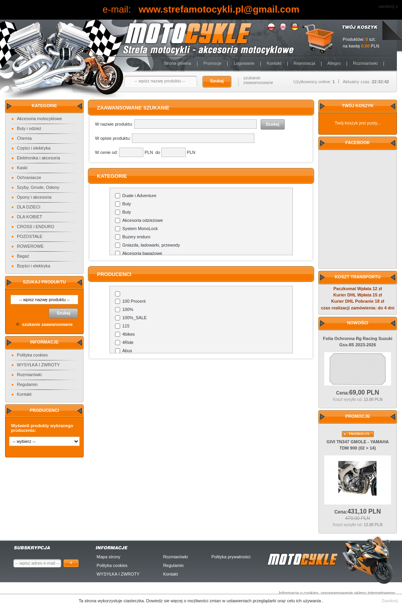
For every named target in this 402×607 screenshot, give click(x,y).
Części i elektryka (34, 148)
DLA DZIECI (28, 207)
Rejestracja (304, 63)
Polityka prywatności (230, 556)
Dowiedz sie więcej (165, 600)
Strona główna (177, 63)
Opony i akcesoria (34, 197)
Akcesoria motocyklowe (39, 118)
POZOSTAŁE (29, 236)
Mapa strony (109, 556)
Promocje (212, 63)
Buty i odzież (29, 128)
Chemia (24, 138)
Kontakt (274, 63)
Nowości (357, 322)
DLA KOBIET (29, 216)
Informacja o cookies (298, 593)
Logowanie (244, 63)
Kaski (22, 167)
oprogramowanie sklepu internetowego (358, 593)
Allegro (334, 63)
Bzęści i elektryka (33, 265)
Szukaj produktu (44, 282)
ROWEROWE (30, 246)
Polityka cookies (32, 355)
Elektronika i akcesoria (38, 157)
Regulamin (27, 384)
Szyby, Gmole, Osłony (38, 187)
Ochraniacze (29, 177)
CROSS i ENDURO (35, 226)
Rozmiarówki (365, 63)
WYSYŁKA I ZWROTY (38, 364)
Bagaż (23, 256)
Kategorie (44, 105)
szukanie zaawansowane (258, 80)
